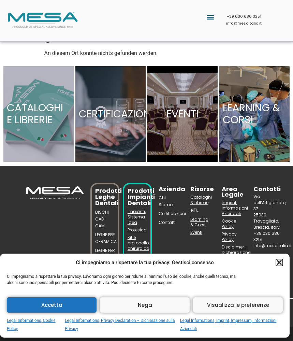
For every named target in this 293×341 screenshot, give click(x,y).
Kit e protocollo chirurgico (137, 243)
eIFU (194, 210)
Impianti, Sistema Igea (137, 217)
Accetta (51, 305)
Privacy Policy (229, 236)
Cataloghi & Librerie (201, 199)
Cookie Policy (229, 223)
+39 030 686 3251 (244, 16)
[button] (279, 262)
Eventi (196, 232)
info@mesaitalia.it (244, 23)
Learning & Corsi (199, 222)
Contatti (167, 222)
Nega (145, 305)
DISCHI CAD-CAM (102, 219)
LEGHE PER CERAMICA (105, 238)
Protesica (137, 230)
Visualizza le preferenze (238, 305)
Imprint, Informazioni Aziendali (232, 208)
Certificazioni (169, 213)
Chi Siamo (166, 201)
